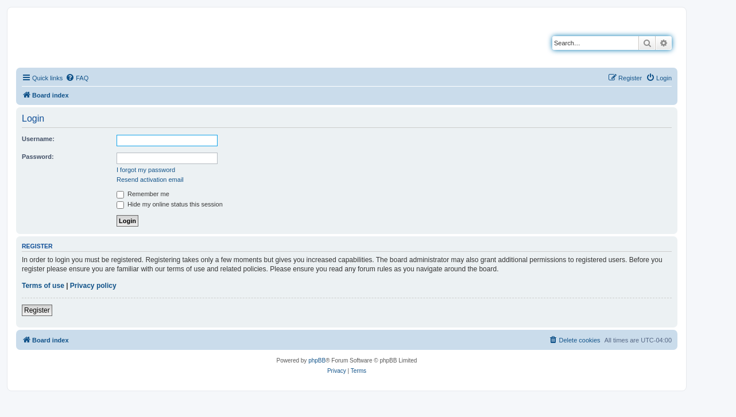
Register (37, 310)
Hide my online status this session (170, 204)
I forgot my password (146, 169)
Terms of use (43, 286)
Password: (38, 156)
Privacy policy (93, 286)
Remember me (143, 193)
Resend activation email (150, 179)
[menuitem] (76, 78)
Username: (38, 138)
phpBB (317, 360)
